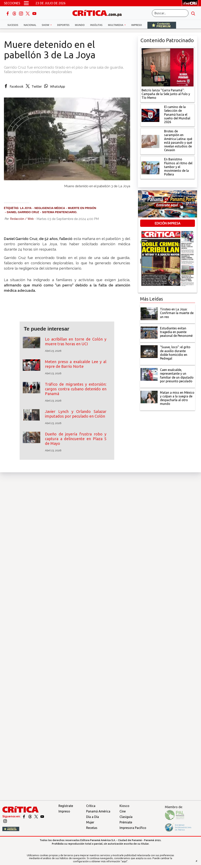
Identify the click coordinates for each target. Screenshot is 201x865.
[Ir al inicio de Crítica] (99, 12)
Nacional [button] (30, 25)
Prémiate (126, 822)
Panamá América (98, 811)
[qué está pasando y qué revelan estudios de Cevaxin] (151, 141)
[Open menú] (26, 3)
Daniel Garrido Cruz (23, 212)
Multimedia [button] (116, 25)
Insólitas (96, 25)
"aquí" (124, 861)
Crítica (90, 806)
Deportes (63, 25)
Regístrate (65, 806)
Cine (123, 811)
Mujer (90, 822)
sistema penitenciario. (59, 212)
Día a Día (92, 817)
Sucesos (12, 25)
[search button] (193, 13)
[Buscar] (170, 13)
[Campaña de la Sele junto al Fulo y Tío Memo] (168, 67)
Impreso (136, 25)
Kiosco (124, 806)
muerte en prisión (82, 208)
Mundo (80, 25)
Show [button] (46, 25)
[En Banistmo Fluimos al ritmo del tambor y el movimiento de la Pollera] (151, 167)
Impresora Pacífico (133, 828)
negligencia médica (50, 208)
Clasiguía (126, 817)
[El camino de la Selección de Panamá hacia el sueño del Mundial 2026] (151, 115)
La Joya (26, 208)
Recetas (91, 828)
